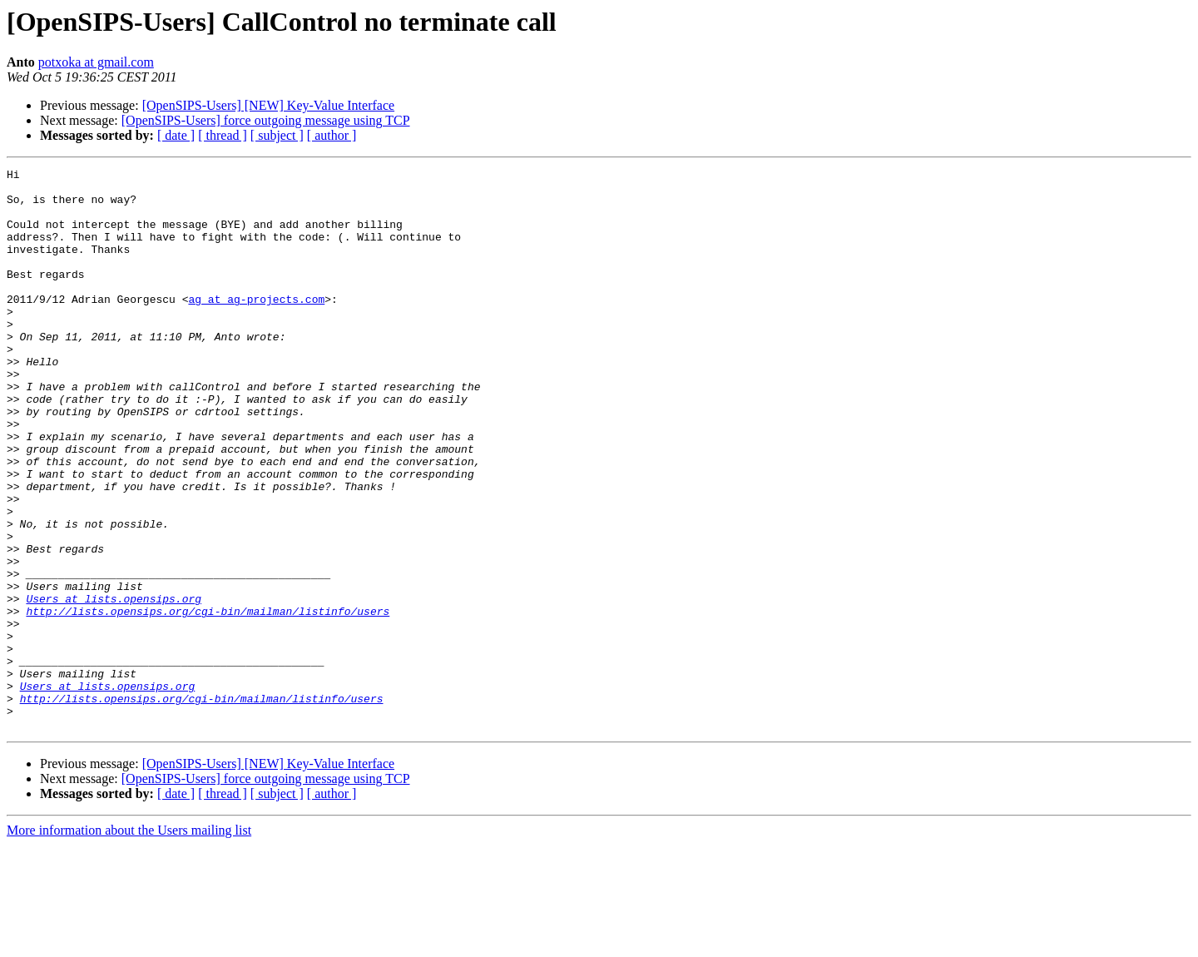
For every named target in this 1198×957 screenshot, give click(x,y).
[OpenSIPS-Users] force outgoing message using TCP (265, 120)
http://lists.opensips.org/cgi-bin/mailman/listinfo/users (207, 700)
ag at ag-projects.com (256, 326)
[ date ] (176, 135)
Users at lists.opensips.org (113, 685)
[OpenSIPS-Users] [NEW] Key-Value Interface (268, 105)
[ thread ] (222, 135)
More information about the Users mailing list (129, 942)
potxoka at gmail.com (96, 62)
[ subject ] (277, 135)
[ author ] (332, 135)
